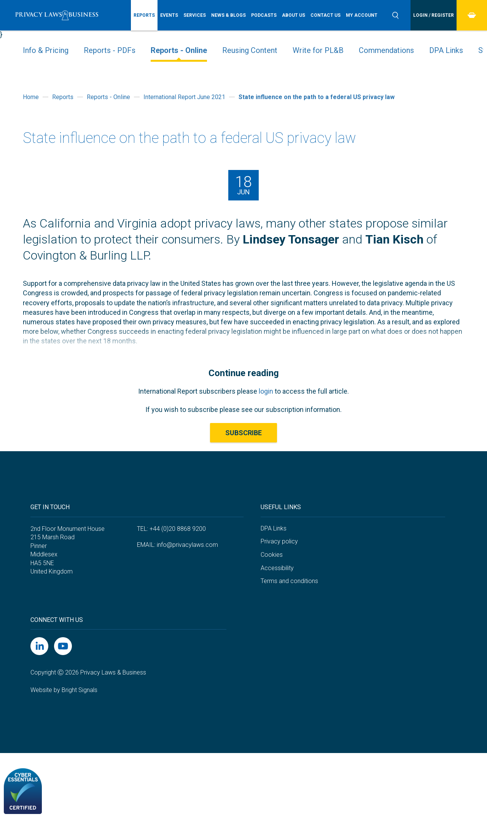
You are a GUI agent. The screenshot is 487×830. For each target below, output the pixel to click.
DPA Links (446, 50)
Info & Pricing (45, 50)
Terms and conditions (289, 581)
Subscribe (243, 433)
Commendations (386, 50)
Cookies (272, 554)
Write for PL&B (318, 50)
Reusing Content (249, 50)
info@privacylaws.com (187, 544)
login (266, 391)
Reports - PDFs (109, 50)
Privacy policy (279, 541)
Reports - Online (179, 50)
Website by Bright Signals (63, 690)
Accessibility (277, 568)
